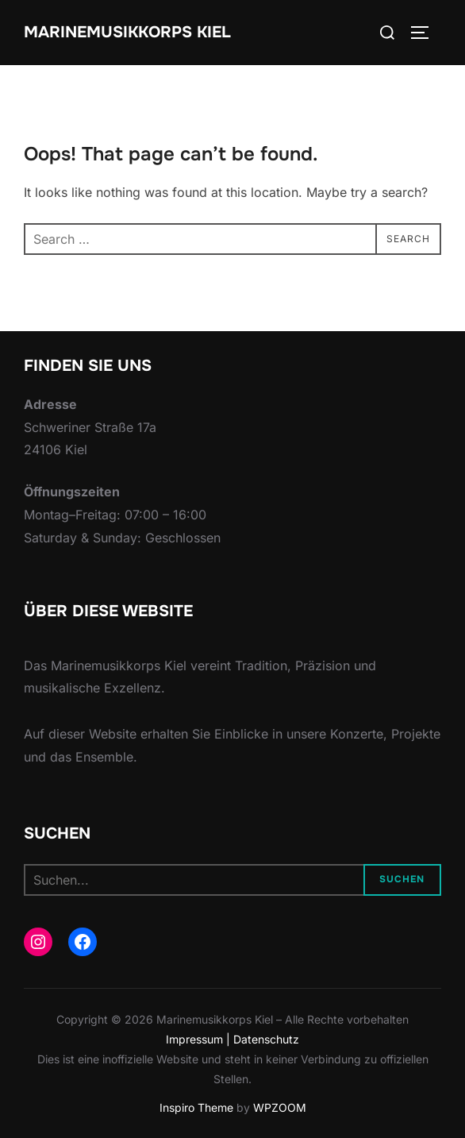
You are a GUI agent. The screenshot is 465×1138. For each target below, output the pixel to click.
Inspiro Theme (196, 1107)
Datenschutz (266, 1039)
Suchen (402, 879)
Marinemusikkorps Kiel (127, 32)
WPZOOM (279, 1107)
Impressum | (199, 1039)
